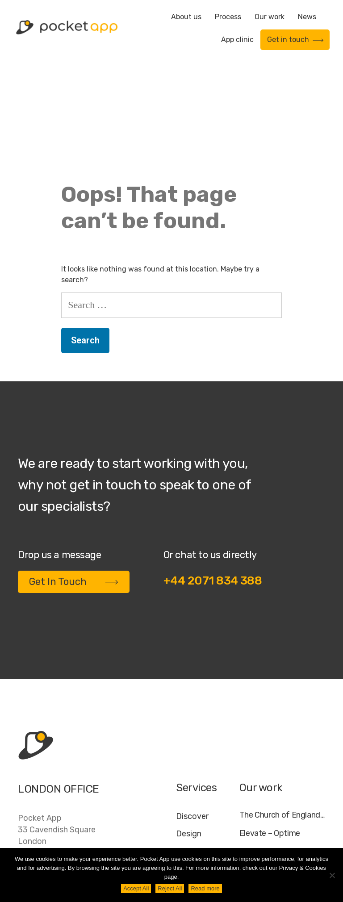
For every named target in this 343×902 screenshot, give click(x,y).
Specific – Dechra (270, 778)
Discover (192, 725)
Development (201, 760)
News (307, 17)
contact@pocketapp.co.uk (67, 798)
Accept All (136, 888)
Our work (269, 17)
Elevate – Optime (269, 742)
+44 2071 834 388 (212, 490)
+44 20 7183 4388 (53, 780)
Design (188, 742)
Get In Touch (73, 490)
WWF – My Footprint (275, 797)
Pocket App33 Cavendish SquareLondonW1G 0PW (57, 744)
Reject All (170, 888)
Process (228, 17)
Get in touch (295, 39)
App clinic (237, 39)
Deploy (189, 777)
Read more (205, 888)
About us (186, 17)
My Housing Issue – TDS (281, 760)
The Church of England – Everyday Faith (282, 724)
